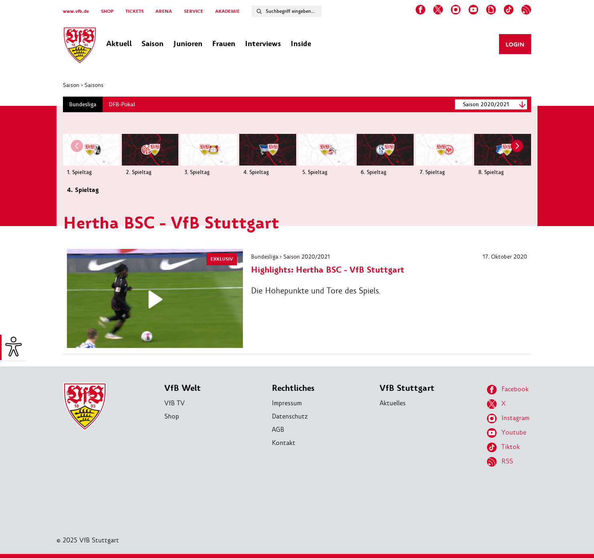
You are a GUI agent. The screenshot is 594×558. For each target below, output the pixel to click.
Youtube (506, 433)
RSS (500, 462)
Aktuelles (393, 403)
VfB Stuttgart (407, 388)
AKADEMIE (227, 11)
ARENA (164, 11)
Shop (171, 416)
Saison (71, 85)
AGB (278, 429)
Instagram (508, 418)
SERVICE (193, 11)
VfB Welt (182, 388)
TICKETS (134, 11)
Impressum (287, 403)
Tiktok (503, 447)
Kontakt (283, 443)
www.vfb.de (76, 11)
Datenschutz (290, 416)
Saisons (94, 85)
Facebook (508, 389)
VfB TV (174, 403)
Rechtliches (293, 388)
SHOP (107, 11)
